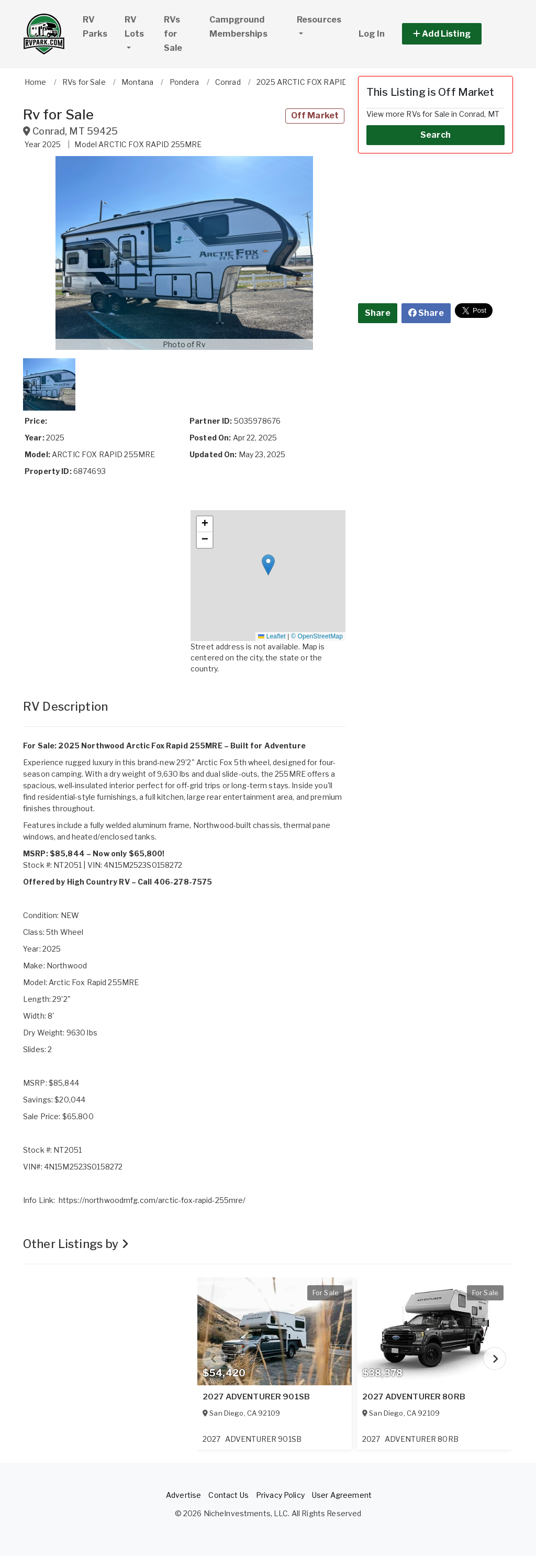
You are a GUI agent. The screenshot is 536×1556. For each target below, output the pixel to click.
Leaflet (271, 636)
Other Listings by (76, 1244)
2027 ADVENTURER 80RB (413, 1396)
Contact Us (228, 1495)
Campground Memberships (238, 27)
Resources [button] (319, 20)
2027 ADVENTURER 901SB (256, 1396)
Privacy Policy (280, 1495)
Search (435, 135)
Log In (372, 34)
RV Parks (95, 27)
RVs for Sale (173, 34)
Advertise (183, 1495)
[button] (453, 34)
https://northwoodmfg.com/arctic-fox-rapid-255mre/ (152, 1200)
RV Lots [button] (139, 27)
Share (377, 313)
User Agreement (342, 1495)
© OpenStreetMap (317, 636)
